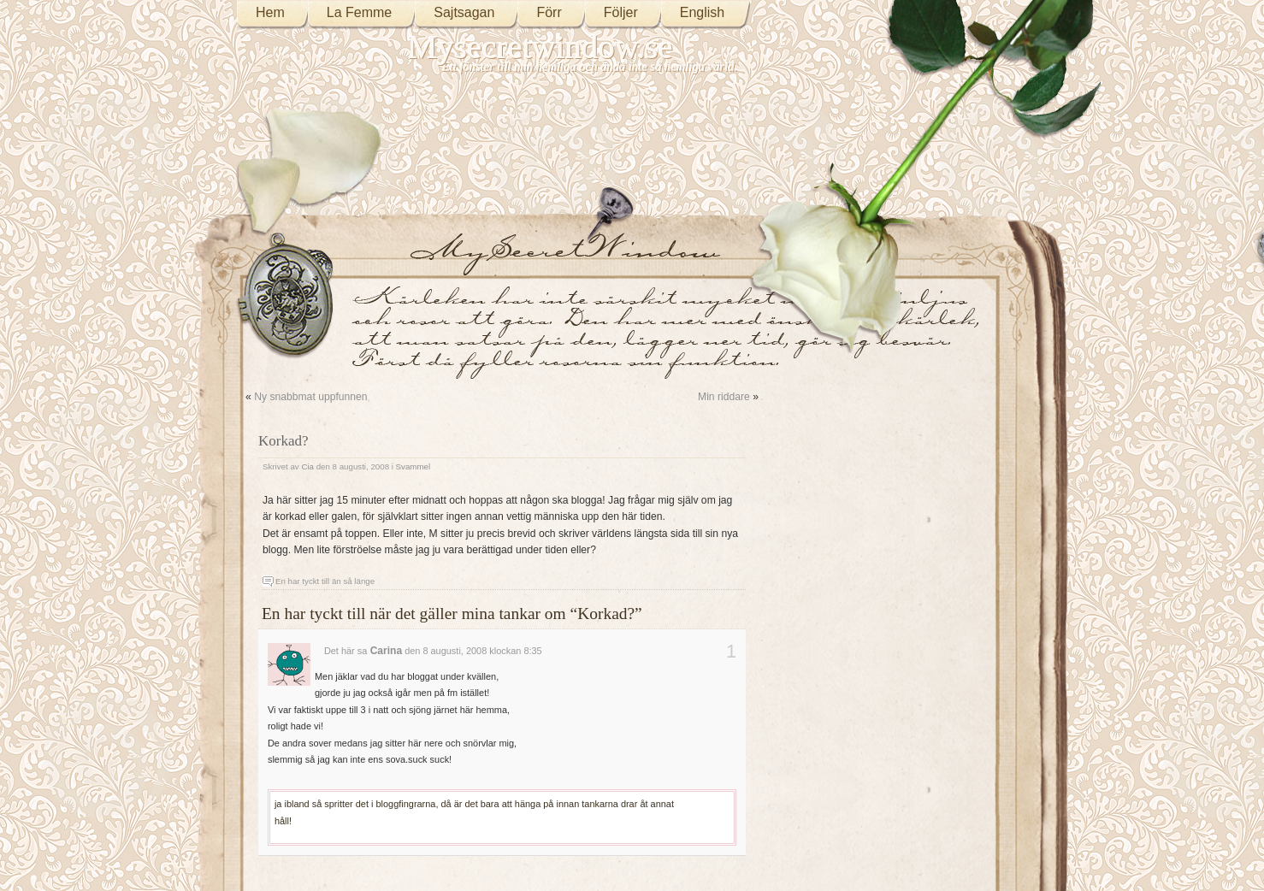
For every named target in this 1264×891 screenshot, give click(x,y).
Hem (270, 12)
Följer (621, 12)
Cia (307, 466)
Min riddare (724, 397)
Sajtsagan (464, 12)
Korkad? (283, 441)
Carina (386, 651)
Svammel (413, 466)
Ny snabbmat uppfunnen (310, 397)
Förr (548, 12)
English (702, 12)
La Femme (359, 12)
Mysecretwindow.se (540, 46)
